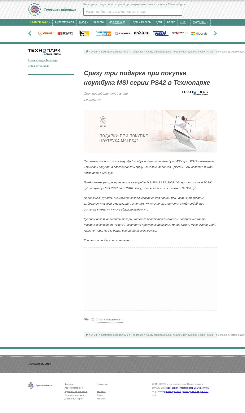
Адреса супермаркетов (76, 391)
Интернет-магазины (74, 395)
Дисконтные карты (74, 399)
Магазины (199, 21)
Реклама (101, 391)
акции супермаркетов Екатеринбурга (190, 388)
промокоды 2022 (172, 391)
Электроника (117, 21)
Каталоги (69, 384)
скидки (167, 388)
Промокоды (102, 384)
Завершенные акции (39, 363)
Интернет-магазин (38, 66)
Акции (94, 51)
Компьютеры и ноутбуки (114, 51)
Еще (183, 21)
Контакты (101, 399)
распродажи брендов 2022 (195, 391)
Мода (82, 21)
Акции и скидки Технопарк (43, 60)
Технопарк (137, 51)
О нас (100, 395)
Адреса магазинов (74, 388)
